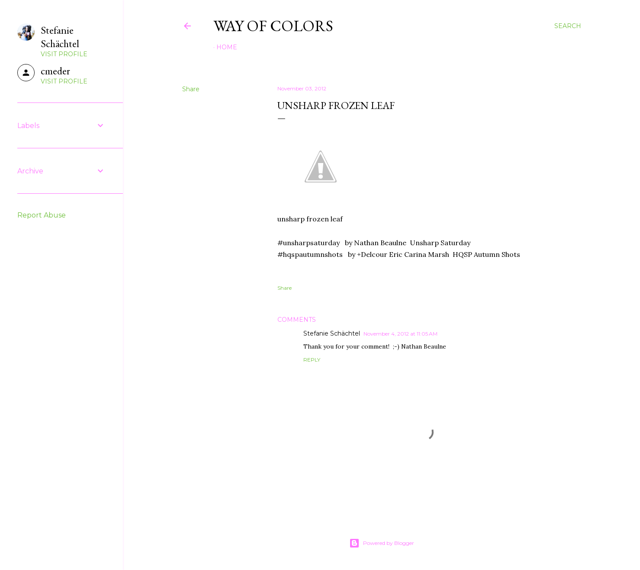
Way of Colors (273, 26)
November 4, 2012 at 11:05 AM (400, 333)
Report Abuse (41, 215)
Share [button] (190, 89)
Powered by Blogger (381, 543)
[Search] (567, 26)
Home (226, 47)
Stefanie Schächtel (331, 333)
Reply (311, 359)
